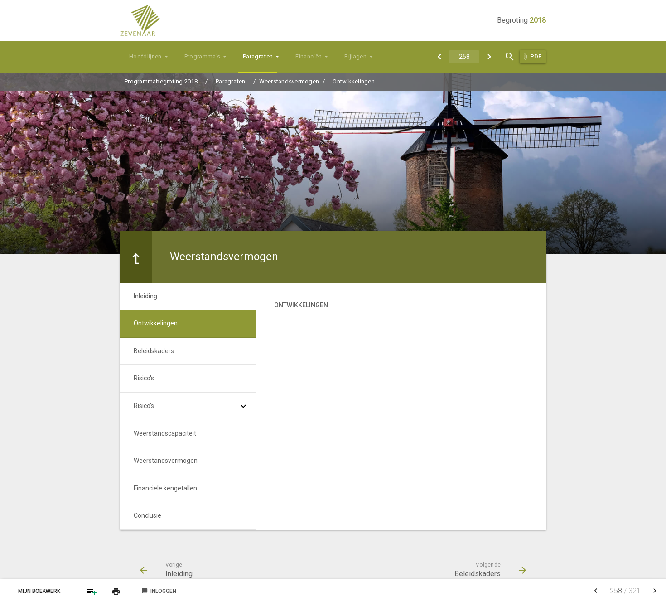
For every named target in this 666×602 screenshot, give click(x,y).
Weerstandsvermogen (166, 460)
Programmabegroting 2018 (161, 81)
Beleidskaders (154, 350)
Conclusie (147, 515)
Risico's (144, 378)
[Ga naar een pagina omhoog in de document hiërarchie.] (136, 257)
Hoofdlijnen (145, 56)
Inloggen (158, 591)
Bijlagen (355, 56)
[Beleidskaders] (489, 56)
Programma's (202, 56)
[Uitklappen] (244, 406)
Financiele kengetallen (165, 488)
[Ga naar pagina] (464, 56)
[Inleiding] (439, 56)
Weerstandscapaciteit (165, 433)
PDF (535, 56)
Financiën (308, 56)
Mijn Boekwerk (40, 591)
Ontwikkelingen (354, 81)
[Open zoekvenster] (509, 56)
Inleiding (145, 296)
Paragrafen (258, 56)
